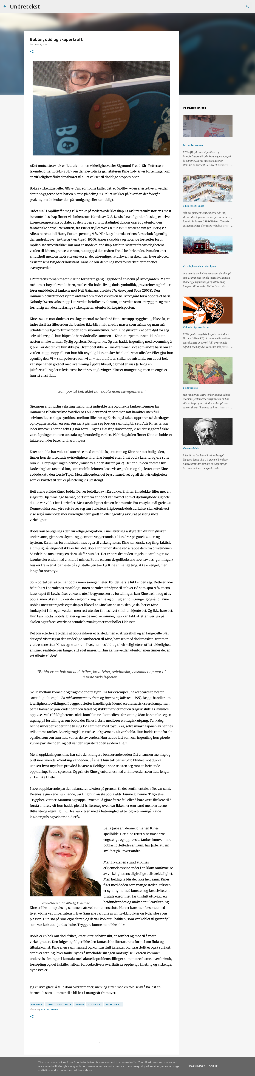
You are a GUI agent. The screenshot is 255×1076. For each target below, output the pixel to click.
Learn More (196, 1066)
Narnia (80, 1004)
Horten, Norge (49, 1009)
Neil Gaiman (94, 1004)
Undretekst (25, 6)
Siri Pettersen (113, 1004)
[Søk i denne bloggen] (233, 6)
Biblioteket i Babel (193, 205)
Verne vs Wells (191, 448)
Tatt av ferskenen (193, 145)
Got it (213, 1066)
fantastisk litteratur (59, 1004)
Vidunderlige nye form (196, 327)
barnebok (37, 1004)
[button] (32, 51)
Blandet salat (190, 387)
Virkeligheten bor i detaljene (199, 266)
